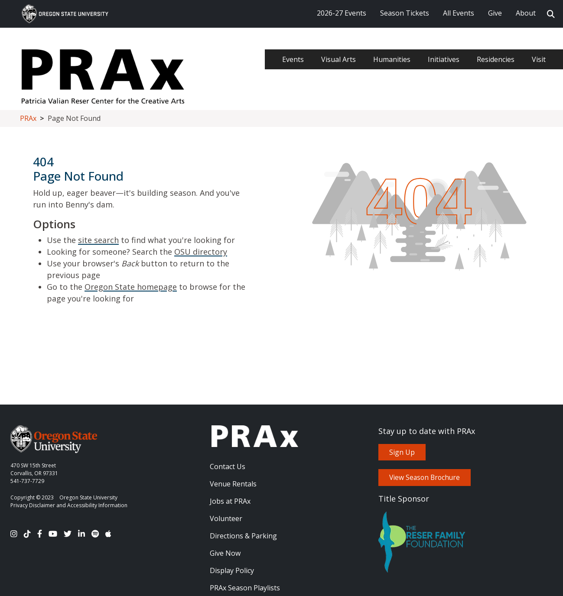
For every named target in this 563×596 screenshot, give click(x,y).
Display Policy (232, 570)
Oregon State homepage (131, 287)
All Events (458, 13)
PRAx (28, 118)
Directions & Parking (243, 536)
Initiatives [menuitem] (443, 59)
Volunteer (226, 518)
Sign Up (402, 452)
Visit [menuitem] (539, 59)
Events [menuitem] (293, 59)
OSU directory (200, 251)
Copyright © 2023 (32, 497)
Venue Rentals (233, 484)
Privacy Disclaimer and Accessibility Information (68, 505)
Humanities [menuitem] (391, 59)
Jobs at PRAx (230, 501)
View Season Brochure (424, 477)
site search (98, 240)
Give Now (225, 553)
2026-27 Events (341, 13)
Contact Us (227, 466)
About (526, 13)
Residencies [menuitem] (495, 59)
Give (495, 13)
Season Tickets (404, 13)
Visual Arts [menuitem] (338, 59)
